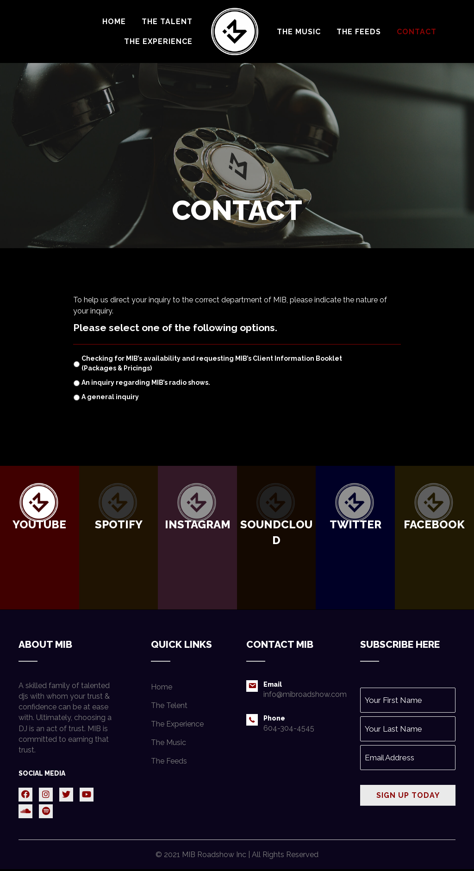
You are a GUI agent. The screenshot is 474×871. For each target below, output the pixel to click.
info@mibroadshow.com (305, 694)
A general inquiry (110, 397)
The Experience (177, 723)
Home (161, 686)
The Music (168, 742)
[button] (25, 794)
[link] (114, 21)
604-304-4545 (288, 727)
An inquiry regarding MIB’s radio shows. (145, 382)
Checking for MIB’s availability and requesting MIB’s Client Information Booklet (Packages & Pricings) (211, 363)
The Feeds (169, 760)
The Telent (169, 705)
